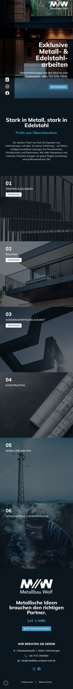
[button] (6, 683)
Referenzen (14, 194)
